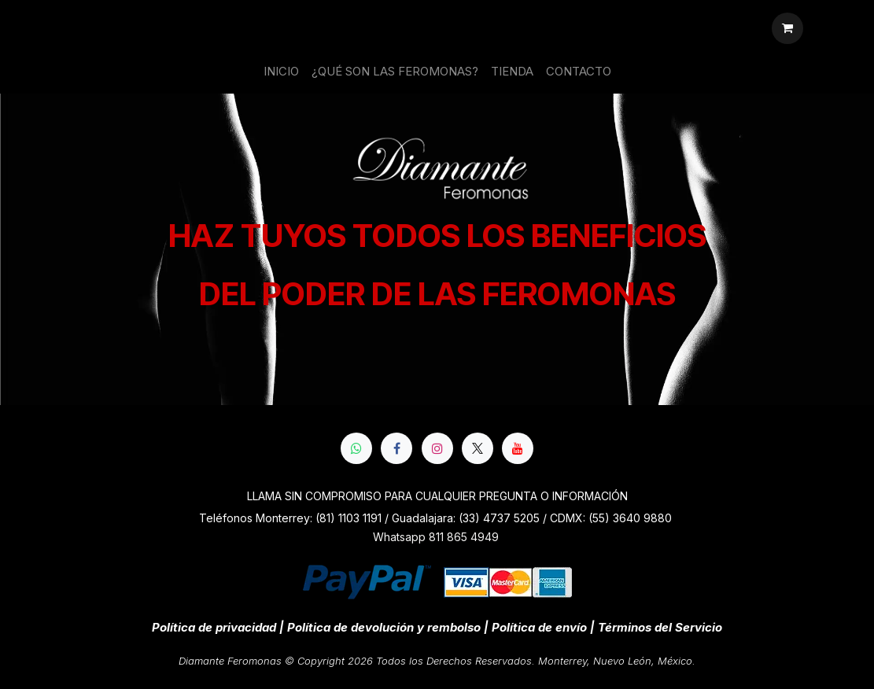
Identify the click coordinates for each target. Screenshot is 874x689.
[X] (477, 448)
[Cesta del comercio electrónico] (787, 28)
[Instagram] (437, 448)
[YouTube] (517, 448)
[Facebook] (396, 448)
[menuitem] (281, 72)
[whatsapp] (356, 448)
